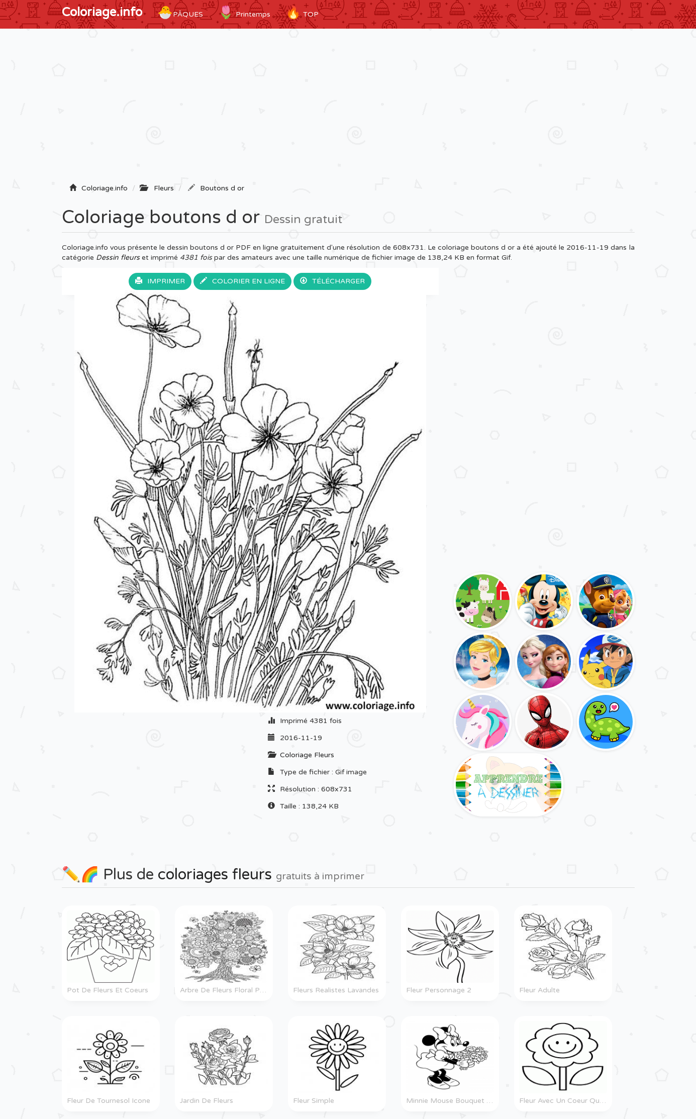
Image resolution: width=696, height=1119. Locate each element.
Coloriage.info (102, 12)
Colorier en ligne (242, 281)
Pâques (180, 12)
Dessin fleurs (118, 257)
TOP (302, 12)
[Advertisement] (348, 109)
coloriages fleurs (215, 874)
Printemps (244, 12)
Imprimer (160, 281)
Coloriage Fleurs (307, 755)
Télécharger (332, 281)
